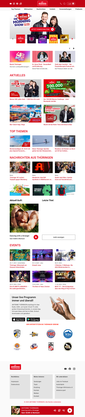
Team (35, 384)
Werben (36, 393)
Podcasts (78, 9)
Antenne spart (61, 390)
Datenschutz (15, 384)
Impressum (15, 381)
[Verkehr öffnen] (21, 3)
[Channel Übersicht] (59, 410)
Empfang (37, 387)
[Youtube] (65, 369)
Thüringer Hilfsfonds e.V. (64, 387)
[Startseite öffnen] (42, 3)
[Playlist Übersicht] (63, 410)
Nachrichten (41, 9)
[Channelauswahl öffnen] (64, 3)
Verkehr (52, 9)
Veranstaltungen (65, 9)
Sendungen (37, 381)
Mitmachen (28, 9)
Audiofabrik (60, 384)
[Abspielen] (69, 410)
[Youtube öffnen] (11, 4)
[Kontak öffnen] (61, 3)
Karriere (36, 390)
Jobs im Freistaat (62, 381)
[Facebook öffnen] (17, 4)
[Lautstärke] (54, 410)
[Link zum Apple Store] (18, 320)
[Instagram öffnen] (14, 4)
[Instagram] (74, 369)
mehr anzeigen (58, 237)
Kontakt (36, 396)
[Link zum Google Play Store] (33, 320)
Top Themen (15, 9)
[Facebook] (70, 369)
